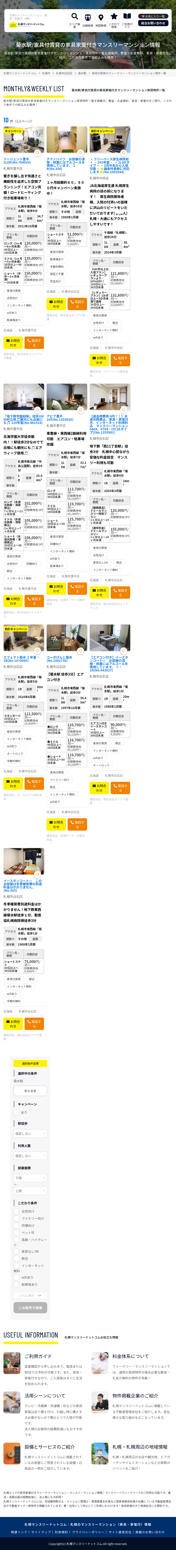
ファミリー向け (33, 1218)
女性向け (28, 1211)
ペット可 (28, 1232)
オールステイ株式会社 (22, 797)
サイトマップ (41, 1532)
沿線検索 (87, 25)
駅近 (25, 1258)
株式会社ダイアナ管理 (66, 317)
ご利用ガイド (127, 25)
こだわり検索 (114, 25)
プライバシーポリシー (88, 1532)
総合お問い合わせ (153, 23)
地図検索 (100, 25)
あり (24, 1112)
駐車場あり (30, 1284)
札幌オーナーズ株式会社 (66, 602)
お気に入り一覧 (155, 16)
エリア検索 (74, 25)
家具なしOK (30, 1251)
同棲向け (28, 1225)
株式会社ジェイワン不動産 (22, 356)
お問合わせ (15, 342)
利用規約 (61, 1532)
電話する (36, 342)
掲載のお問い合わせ (150, 1532)
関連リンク (19, 1532)
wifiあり (27, 1277)
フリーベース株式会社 (109, 373)
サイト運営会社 (120, 1532)
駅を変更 (30, 1091)
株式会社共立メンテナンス (109, 605)
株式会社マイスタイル (22, 614)
